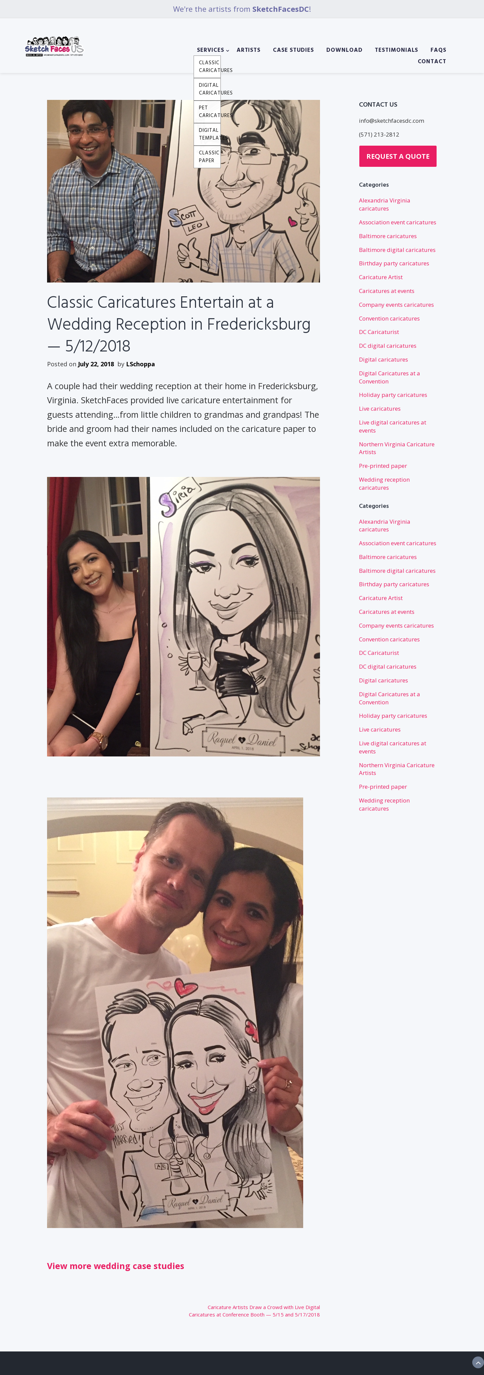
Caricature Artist (381, 277)
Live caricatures (380, 408)
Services (210, 50)
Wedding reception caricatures (384, 483)
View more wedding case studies (115, 1265)
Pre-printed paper (383, 466)
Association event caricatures (397, 222)
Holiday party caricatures (393, 395)
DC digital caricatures (387, 345)
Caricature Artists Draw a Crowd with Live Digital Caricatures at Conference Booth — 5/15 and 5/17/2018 (254, 1311)
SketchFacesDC (280, 9)
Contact (432, 62)
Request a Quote (398, 156)
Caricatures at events (386, 291)
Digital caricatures (383, 359)
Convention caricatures (389, 318)
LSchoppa (140, 364)
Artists (248, 50)
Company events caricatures (396, 304)
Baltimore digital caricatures (397, 250)
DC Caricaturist (379, 332)
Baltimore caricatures (388, 236)
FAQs (438, 50)
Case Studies (293, 50)
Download (344, 50)
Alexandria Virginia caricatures (384, 204)
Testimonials (396, 50)
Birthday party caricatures (394, 263)
